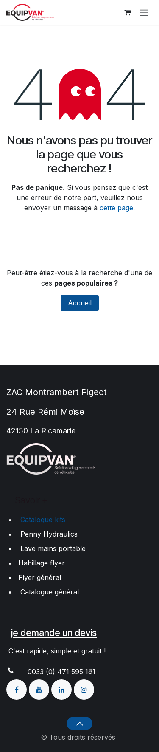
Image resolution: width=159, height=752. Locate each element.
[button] (79, 723)
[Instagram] (84, 688)
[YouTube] (40, 688)
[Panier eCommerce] (127, 12)
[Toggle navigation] (144, 12)
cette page (116, 208)
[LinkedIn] (62, 688)
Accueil (80, 303)
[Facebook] (17, 688)
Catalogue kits (40, 519)
